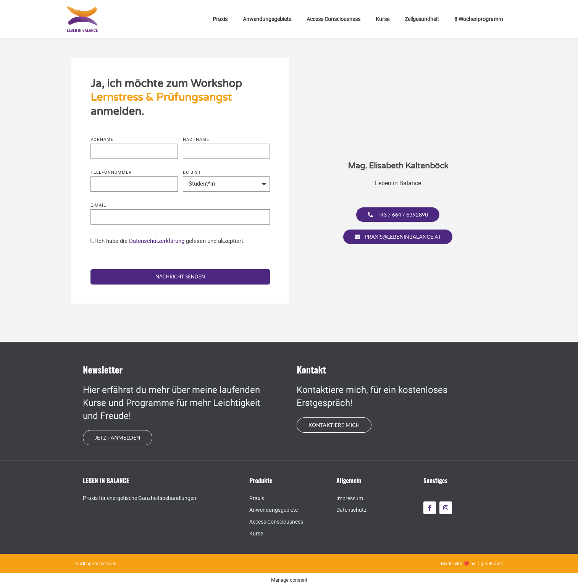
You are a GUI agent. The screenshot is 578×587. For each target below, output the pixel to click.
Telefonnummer (111, 172)
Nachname (196, 139)
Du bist (192, 172)
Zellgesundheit (422, 19)
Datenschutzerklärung (156, 241)
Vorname (101, 139)
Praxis (220, 19)
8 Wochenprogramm (478, 19)
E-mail (98, 205)
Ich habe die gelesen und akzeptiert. (171, 241)
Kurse (382, 19)
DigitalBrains (489, 563)
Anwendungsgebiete (267, 19)
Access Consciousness (333, 19)
